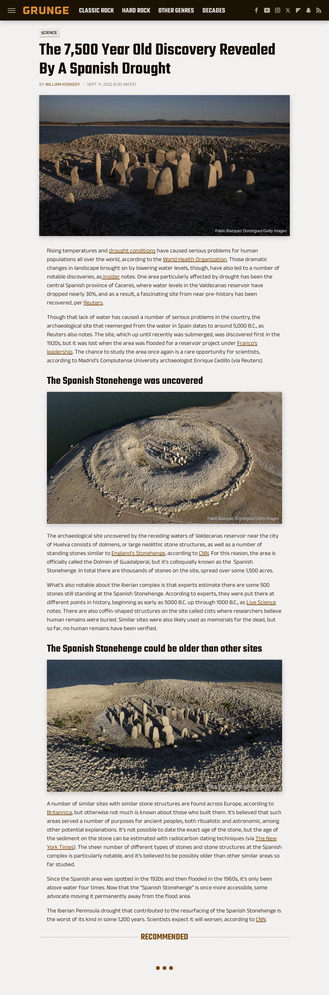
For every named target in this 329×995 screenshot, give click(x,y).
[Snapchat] (308, 10)
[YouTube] (267, 10)
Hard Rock (136, 10)
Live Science (261, 602)
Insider (111, 276)
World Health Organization (195, 259)
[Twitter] (287, 10)
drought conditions (132, 250)
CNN (204, 553)
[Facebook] (256, 10)
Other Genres (176, 10)
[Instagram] (277, 10)
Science (49, 32)
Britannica (59, 812)
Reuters (93, 302)
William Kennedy (62, 84)
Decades (213, 10)
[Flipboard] (298, 10)
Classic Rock (96, 10)
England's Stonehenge (138, 553)
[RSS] (318, 10)
